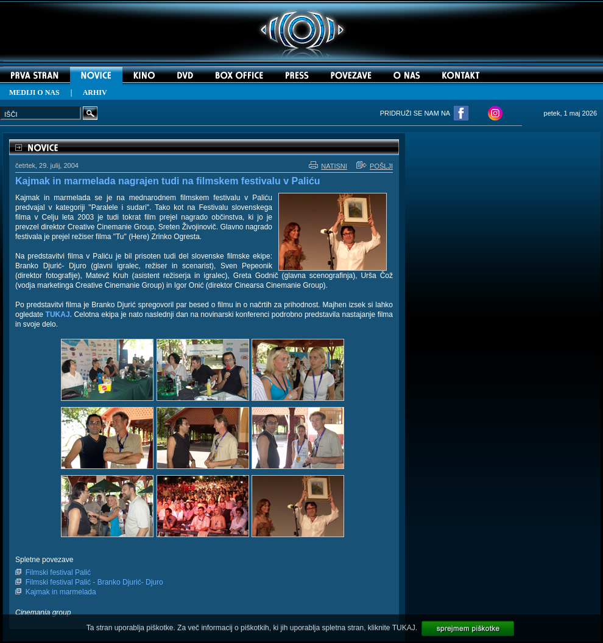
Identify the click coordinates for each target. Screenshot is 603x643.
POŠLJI (374, 166)
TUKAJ (403, 628)
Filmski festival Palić (58, 572)
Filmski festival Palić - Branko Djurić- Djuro (94, 582)
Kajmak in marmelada (61, 592)
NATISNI (328, 166)
